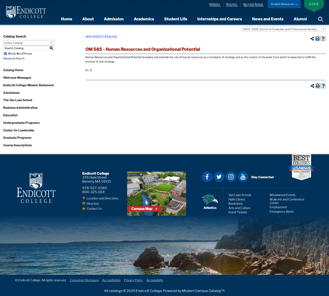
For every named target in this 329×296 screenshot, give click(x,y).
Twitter (219, 177)
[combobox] (284, 28)
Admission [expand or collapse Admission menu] (114, 19)
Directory (231, 4)
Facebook (207, 177)
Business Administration (20, 107)
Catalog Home (13, 70)
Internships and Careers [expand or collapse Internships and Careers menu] (219, 19)
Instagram (231, 177)
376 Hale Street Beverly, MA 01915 (96, 179)
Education (10, 115)
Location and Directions (102, 198)
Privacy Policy (133, 280)
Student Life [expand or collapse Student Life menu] (175, 19)
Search (320, 19)
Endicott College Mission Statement (28, 85)
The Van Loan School (17, 100)
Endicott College (26, 12)
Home (66, 19)
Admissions (11, 92)
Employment (278, 207)
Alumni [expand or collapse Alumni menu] (300, 19)
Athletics (214, 4)
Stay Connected (262, 177)
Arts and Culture (239, 208)
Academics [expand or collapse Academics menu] (144, 19)
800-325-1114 (93, 192)
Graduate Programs (17, 137)
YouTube (243, 177)
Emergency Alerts (282, 211)
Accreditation (111, 280)
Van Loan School (253, 4)
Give (314, 4)
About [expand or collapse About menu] (88, 19)
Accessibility (154, 280)
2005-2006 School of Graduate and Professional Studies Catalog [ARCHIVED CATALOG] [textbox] (284, 29)
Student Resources (282, 4)
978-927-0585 (94, 188)
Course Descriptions (17, 145)
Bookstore (235, 203)
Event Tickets (237, 212)
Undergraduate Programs (21, 122)
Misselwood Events (282, 195)
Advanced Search (14, 58)
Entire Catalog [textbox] (13, 43)
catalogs (116, 291)
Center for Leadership (18, 130)
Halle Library (236, 199)
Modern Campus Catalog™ (203, 291)
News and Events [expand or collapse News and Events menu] (267, 19)
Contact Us (94, 208)
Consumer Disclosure (84, 280)
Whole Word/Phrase (20, 53)
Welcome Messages (17, 77)
